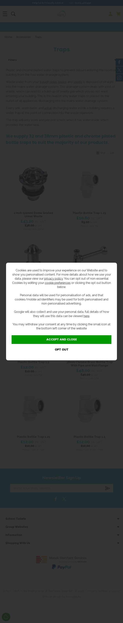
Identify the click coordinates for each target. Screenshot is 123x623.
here (86, 316)
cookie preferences (58, 283)
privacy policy (53, 278)
